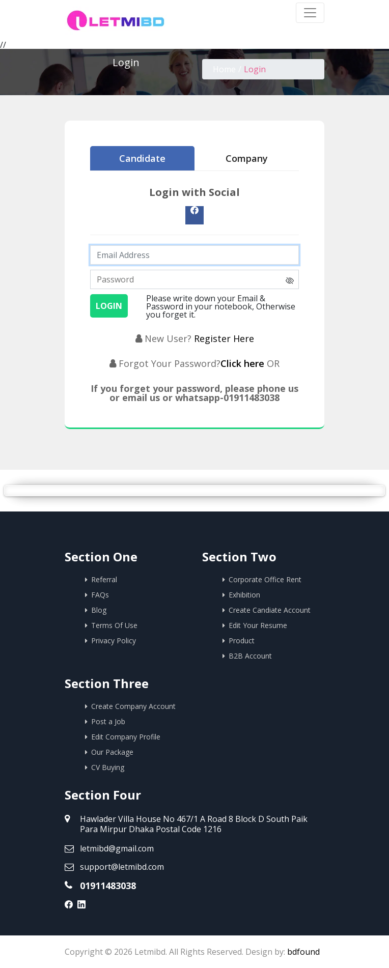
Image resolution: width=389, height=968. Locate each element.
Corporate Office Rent (265, 579)
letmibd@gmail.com (117, 848)
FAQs (100, 595)
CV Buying (107, 767)
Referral (104, 579)
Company (247, 158)
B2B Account (250, 656)
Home (224, 69)
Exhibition (244, 595)
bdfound (303, 951)
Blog (98, 610)
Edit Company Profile (125, 737)
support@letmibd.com (122, 866)
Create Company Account (133, 706)
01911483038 (108, 885)
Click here (243, 363)
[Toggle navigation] (310, 13)
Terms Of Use (114, 625)
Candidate (142, 158)
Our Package (112, 752)
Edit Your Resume (258, 625)
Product (242, 640)
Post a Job (108, 721)
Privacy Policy (113, 640)
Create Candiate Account (270, 610)
